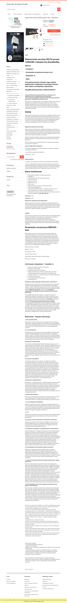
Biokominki (9, 91)
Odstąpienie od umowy (48, 583)
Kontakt (8, 579)
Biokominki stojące (13, 97)
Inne (8, 129)
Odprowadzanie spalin (12, 121)
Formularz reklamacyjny (48, 588)
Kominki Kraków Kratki (17, 4)
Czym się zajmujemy (11, 583)
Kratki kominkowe (11, 117)
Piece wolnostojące (11, 83)
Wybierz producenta (11, 168)
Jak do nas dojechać (11, 581)
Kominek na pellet (11, 105)
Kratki (50, 39)
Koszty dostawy (28, 589)
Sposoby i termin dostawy (30, 587)
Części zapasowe (12, 103)
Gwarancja (45, 581)
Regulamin (26, 579)
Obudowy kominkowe (12, 113)
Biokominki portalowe (14, 95)
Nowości (9, 137)
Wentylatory (10, 135)
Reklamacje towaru (47, 579)
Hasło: (8, 185)
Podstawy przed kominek (13, 89)
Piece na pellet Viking (12, 85)
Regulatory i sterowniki (12, 119)
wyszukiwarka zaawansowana (17, 159)
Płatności (26, 585)
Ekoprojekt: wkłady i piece (13, 71)
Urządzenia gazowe (12, 81)
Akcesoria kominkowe (12, 115)
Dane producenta (29, 569)
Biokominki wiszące (13, 93)
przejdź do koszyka (11, 149)
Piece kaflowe (10, 87)
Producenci (27, 581)
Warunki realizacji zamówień (30, 583)
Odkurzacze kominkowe (13, 69)
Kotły (8, 107)
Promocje (9, 139)
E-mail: (8, 179)
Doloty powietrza (11, 127)
